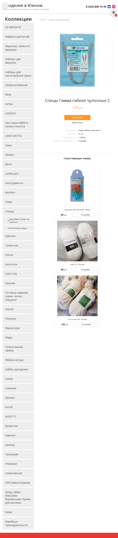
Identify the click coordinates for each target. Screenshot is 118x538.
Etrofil (9, 407)
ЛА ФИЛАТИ (13, 27)
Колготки (11, 264)
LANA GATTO (13, 136)
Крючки (10, 236)
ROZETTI (10, 416)
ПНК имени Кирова (17, 482)
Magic (8, 337)
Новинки (11, 463)
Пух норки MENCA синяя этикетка (16, 124)
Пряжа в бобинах (16, 85)
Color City (11, 273)
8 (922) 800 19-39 (96, 6)
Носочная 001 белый (77, 319)
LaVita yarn (12, 173)
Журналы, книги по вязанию (17, 47)
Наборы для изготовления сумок (18, 73)
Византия (11, 426)
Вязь (8, 94)
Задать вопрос (77, 122)
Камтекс (10, 435)
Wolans (9, 154)
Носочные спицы (18, 228)
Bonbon (10, 192)
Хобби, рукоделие (16, 369)
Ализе (9, 379)
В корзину (85, 214)
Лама (8, 202)
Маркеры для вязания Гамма (77, 209)
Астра (9, 104)
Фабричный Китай (17, 36)
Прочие (10, 283)
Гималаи (10, 388)
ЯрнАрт (10, 397)
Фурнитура (12, 328)
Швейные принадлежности (16, 523)
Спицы (9, 211)
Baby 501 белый (77, 264)
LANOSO (10, 113)
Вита (8, 164)
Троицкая (11, 454)
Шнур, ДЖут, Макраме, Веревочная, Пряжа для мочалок (18, 497)
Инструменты (14, 183)
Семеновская (13, 473)
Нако (8, 145)
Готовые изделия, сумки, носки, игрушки (16, 296)
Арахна (10, 445)
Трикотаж (11, 245)
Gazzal (9, 309)
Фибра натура (14, 360)
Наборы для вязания (13, 60)
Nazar (9, 512)
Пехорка (10, 318)
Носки (9, 255)
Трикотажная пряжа (14, 348)
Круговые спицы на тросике (19, 220)
